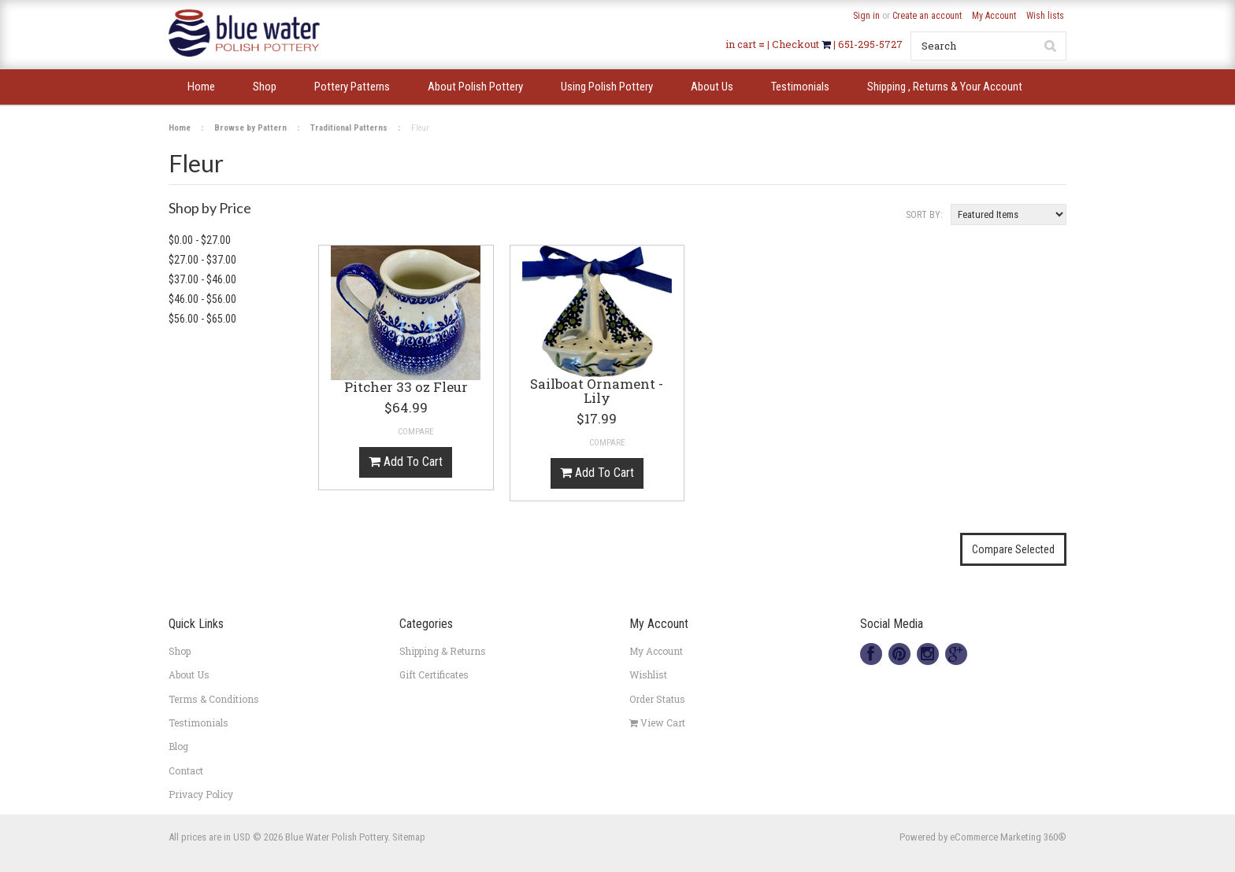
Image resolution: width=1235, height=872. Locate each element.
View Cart (657, 722)
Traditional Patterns (349, 128)
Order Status (657, 699)
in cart (740, 44)
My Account (994, 15)
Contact (186, 770)
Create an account (927, 15)
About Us (189, 674)
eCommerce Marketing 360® (1008, 837)
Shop (180, 651)
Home (180, 128)
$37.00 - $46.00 (202, 279)
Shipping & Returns (442, 651)
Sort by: (924, 214)
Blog (178, 746)
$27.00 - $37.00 (202, 259)
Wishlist (648, 674)
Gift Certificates (434, 674)
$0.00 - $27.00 (200, 240)
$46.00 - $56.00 (202, 299)
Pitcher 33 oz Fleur (406, 388)
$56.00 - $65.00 (202, 318)
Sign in (866, 15)
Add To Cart (406, 461)
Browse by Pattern (250, 128)
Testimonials (198, 722)
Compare (416, 432)
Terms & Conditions (214, 699)
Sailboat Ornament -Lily (596, 392)
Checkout (796, 44)
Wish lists (1045, 15)
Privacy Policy (201, 794)
